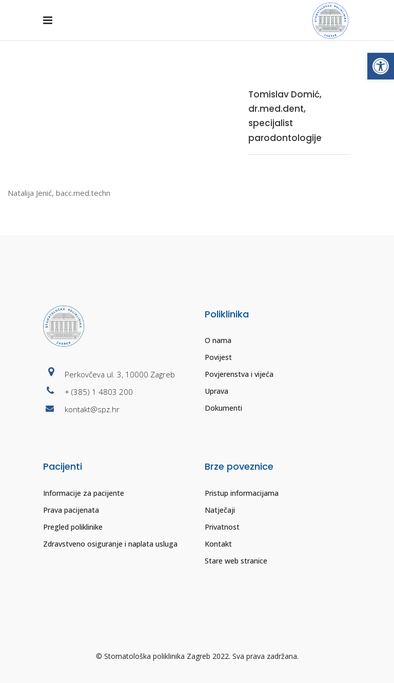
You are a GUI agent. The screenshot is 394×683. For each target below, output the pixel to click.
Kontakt (218, 544)
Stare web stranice (236, 561)
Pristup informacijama (242, 493)
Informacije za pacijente (83, 493)
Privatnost (222, 527)
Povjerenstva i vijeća (239, 374)
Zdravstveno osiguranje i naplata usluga (110, 544)
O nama (218, 340)
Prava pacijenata (71, 510)
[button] (380, 66)
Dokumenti (223, 408)
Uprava (216, 391)
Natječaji (220, 510)
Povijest (218, 357)
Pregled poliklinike (73, 527)
